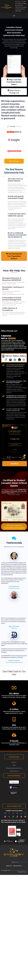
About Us (14, 762)
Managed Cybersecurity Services (14, 768)
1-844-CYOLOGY (23, 862)
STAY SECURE (14, 757)
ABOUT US (9, 866)
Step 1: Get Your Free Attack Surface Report (14, 82)
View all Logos (14, 161)
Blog (14, 765)
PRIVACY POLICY (17, 866)
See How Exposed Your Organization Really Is (14, 256)
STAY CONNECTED (14, 806)
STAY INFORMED (14, 776)
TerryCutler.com (22, 870)
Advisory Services (14, 771)
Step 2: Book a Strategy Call (14, 91)
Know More (14, 463)
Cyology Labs (13, 870)
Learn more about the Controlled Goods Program (14, 526)
